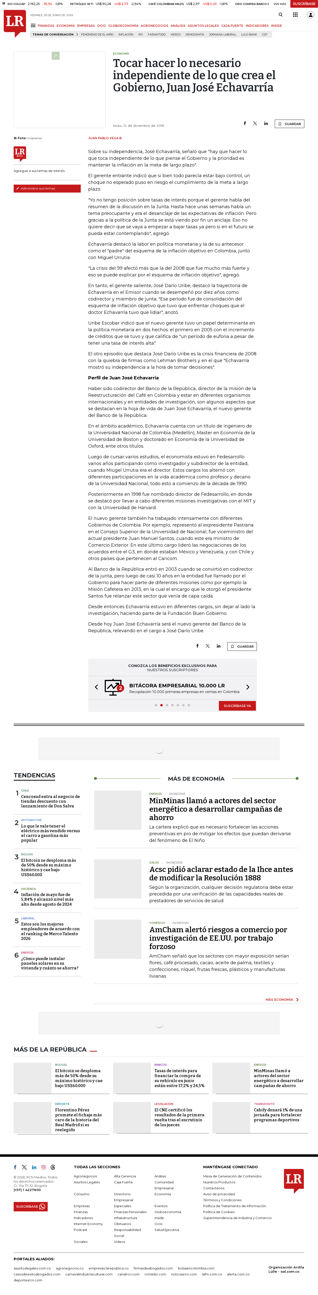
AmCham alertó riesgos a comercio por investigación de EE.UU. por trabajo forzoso (218, 938)
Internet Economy (88, 1224)
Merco (176, 34)
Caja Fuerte (123, 1182)
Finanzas (81, 1212)
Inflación (126, 34)
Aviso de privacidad (219, 1194)
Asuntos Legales (87, 1182)
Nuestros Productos (219, 1182)
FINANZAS (46, 26)
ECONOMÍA (66, 26)
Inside (159, 1218)
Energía (27, 952)
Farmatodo (157, 34)
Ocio (158, 1224)
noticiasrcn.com (184, 1274)
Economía (163, 1194)
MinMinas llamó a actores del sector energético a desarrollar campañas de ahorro (215, 809)
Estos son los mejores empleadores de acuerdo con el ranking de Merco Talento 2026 (50, 931)
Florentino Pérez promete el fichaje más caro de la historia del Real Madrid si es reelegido (78, 1120)
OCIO (101, 26)
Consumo (81, 1194)
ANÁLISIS (178, 26)
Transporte (264, 1104)
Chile (25, 790)
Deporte (62, 1104)
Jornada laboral (222, 34)
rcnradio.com (155, 1274)
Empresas (82, 1206)
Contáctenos (213, 1188)
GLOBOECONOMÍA (123, 26)
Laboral (28, 918)
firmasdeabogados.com (153, 1268)
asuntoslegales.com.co (32, 1268)
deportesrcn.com (28, 1280)
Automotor (31, 820)
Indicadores (83, 1218)
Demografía (195, 34)
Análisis (160, 1176)
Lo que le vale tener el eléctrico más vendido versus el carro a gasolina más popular (50, 833)
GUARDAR (289, 124)
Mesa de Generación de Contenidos (232, 1176)
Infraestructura (125, 1218)
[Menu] (34, 25)
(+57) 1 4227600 (27, 1190)
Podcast (80, 1230)
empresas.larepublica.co (109, 1268)
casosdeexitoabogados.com (37, 1274)
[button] (95, 687)
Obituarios (122, 1224)
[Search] (280, 14)
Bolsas (27, 854)
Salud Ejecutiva (167, 1230)
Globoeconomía (168, 1212)
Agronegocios (85, 1176)
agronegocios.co (70, 1268)
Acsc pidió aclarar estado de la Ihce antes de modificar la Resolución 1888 (221, 873)
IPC (140, 34)
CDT (265, 34)
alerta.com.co (238, 1274)
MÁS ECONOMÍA (279, 999)
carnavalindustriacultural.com (89, 1274)
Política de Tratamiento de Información (234, 1206)
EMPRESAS (86, 26)
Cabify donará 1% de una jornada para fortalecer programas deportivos (278, 1115)
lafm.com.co (212, 1274)
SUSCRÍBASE (304, 3)
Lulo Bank (249, 34)
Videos (119, 1242)
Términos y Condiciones (222, 1200)
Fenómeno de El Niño (97, 34)
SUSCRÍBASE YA (237, 706)
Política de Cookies (219, 1212)
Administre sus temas (35, 188)
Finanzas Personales (130, 1212)
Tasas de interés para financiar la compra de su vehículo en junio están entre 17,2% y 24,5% (180, 1078)
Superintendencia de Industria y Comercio (237, 1218)
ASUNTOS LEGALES (203, 26)
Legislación (164, 1104)
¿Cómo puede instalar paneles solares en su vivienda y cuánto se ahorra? (50, 963)
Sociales (80, 1242)
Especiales (122, 1206)
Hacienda (28, 889)
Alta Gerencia (125, 1176)
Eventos (161, 1206)
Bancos (161, 1064)
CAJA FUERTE (232, 26)
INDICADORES (257, 26)
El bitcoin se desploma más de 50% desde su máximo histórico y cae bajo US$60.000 (48, 867)
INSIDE (276, 26)
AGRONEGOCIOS (154, 26)
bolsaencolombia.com (196, 1268)
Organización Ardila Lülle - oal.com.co (286, 1269)
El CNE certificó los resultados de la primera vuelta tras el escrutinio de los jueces (179, 1117)
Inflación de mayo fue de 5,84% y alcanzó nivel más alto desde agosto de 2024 (47, 899)
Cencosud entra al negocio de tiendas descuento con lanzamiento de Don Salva (50, 801)
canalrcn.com (129, 1274)
